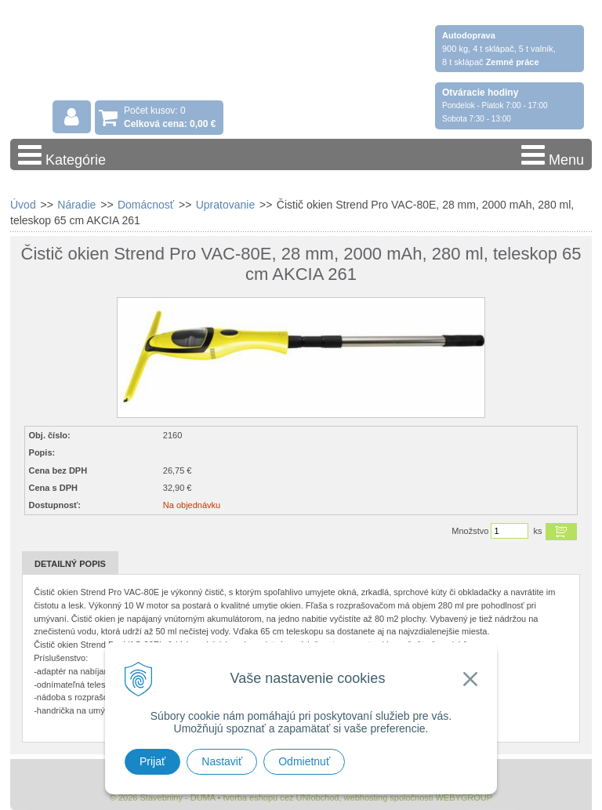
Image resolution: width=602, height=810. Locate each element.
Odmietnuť (304, 761)
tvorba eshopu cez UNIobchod (281, 797)
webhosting (366, 797)
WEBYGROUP (463, 797)
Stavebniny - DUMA (146, 56)
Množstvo (470, 531)
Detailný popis (70, 563)
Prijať (152, 761)
